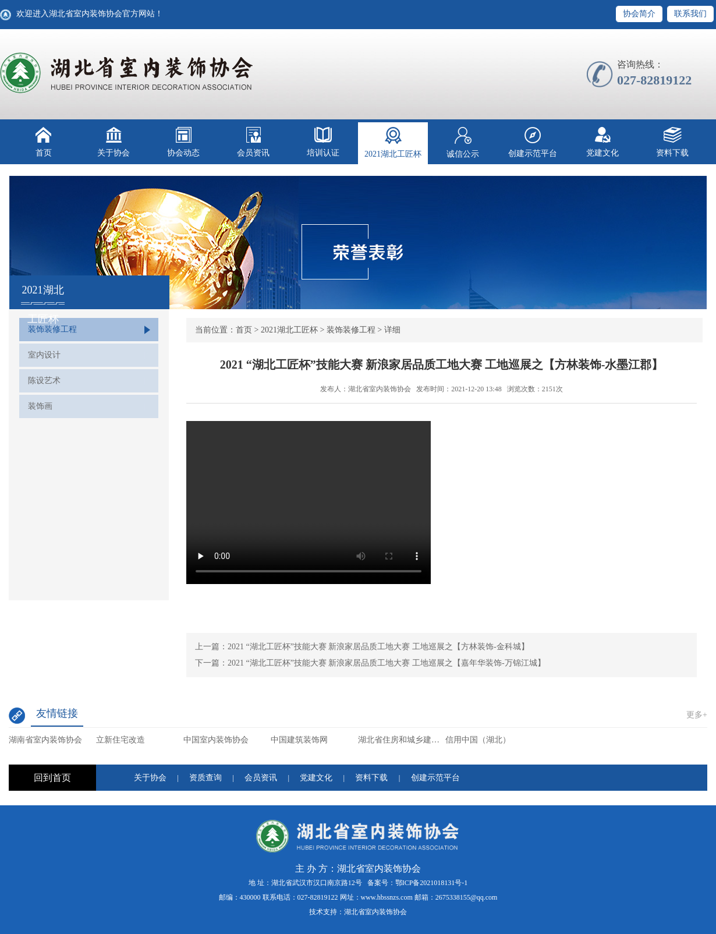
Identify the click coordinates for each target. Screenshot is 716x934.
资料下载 (672, 142)
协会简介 (639, 13)
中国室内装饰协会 (216, 739)
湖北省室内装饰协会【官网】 (127, 72)
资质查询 (205, 777)
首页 (44, 142)
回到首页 (52, 778)
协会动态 (183, 142)
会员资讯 (253, 142)
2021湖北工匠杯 (392, 142)
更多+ (696, 714)
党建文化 (602, 142)
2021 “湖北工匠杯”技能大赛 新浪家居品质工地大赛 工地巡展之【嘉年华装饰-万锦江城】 (386, 663)
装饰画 (40, 406)
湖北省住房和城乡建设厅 (401, 739)
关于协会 (113, 142)
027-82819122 (317, 897)
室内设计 (44, 355)
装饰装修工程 (52, 329)
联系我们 (690, 13)
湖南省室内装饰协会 (45, 739)
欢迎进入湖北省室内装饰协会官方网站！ (89, 13)
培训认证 (323, 142)
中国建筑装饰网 (299, 739)
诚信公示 (462, 142)
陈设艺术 (44, 380)
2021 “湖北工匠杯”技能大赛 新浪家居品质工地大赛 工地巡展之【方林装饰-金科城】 (378, 646)
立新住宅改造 (120, 739)
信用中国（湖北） (478, 739)
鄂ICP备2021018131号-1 (431, 883)
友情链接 (57, 713)
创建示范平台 (532, 142)
